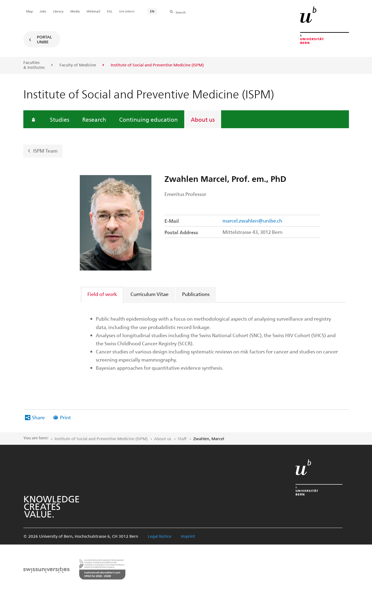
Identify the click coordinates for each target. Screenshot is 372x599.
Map (29, 11)
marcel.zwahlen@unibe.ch (252, 220)
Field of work (102, 294)
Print (65, 417)
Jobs (43, 11)
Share (38, 417)
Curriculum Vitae (149, 294)
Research (94, 119)
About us (203, 119)
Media (75, 11)
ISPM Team (45, 150)
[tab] (102, 294)
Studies (59, 119)
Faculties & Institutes (34, 65)
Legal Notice (159, 536)
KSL (109, 11)
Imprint (188, 536)
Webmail (93, 11)
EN (152, 11)
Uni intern (126, 11)
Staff (182, 438)
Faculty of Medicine (77, 65)
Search (181, 12)
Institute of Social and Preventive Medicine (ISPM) (101, 438)
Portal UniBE (44, 39)
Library (58, 11)
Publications (195, 294)
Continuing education (148, 119)
